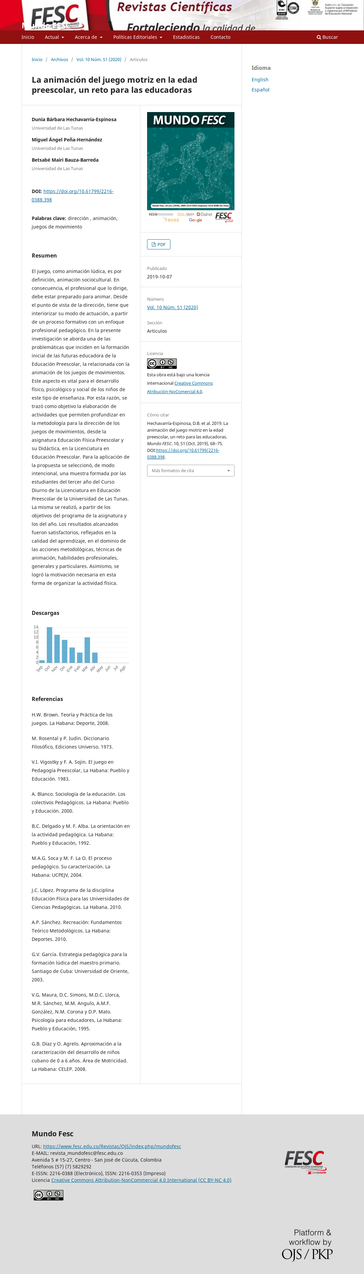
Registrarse (311, 5)
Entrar (336, 5)
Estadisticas (186, 37)
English (260, 79)
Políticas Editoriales (136, 37)
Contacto (220, 37)
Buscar (327, 37)
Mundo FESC (46, 25)
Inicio (28, 37)
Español (261, 89)
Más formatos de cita (173, 470)
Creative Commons (141, 1180)
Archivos (59, 59)
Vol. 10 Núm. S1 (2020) (99, 59)
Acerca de (87, 37)
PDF (161, 244)
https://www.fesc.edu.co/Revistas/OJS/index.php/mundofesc (112, 1146)
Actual (52, 37)
